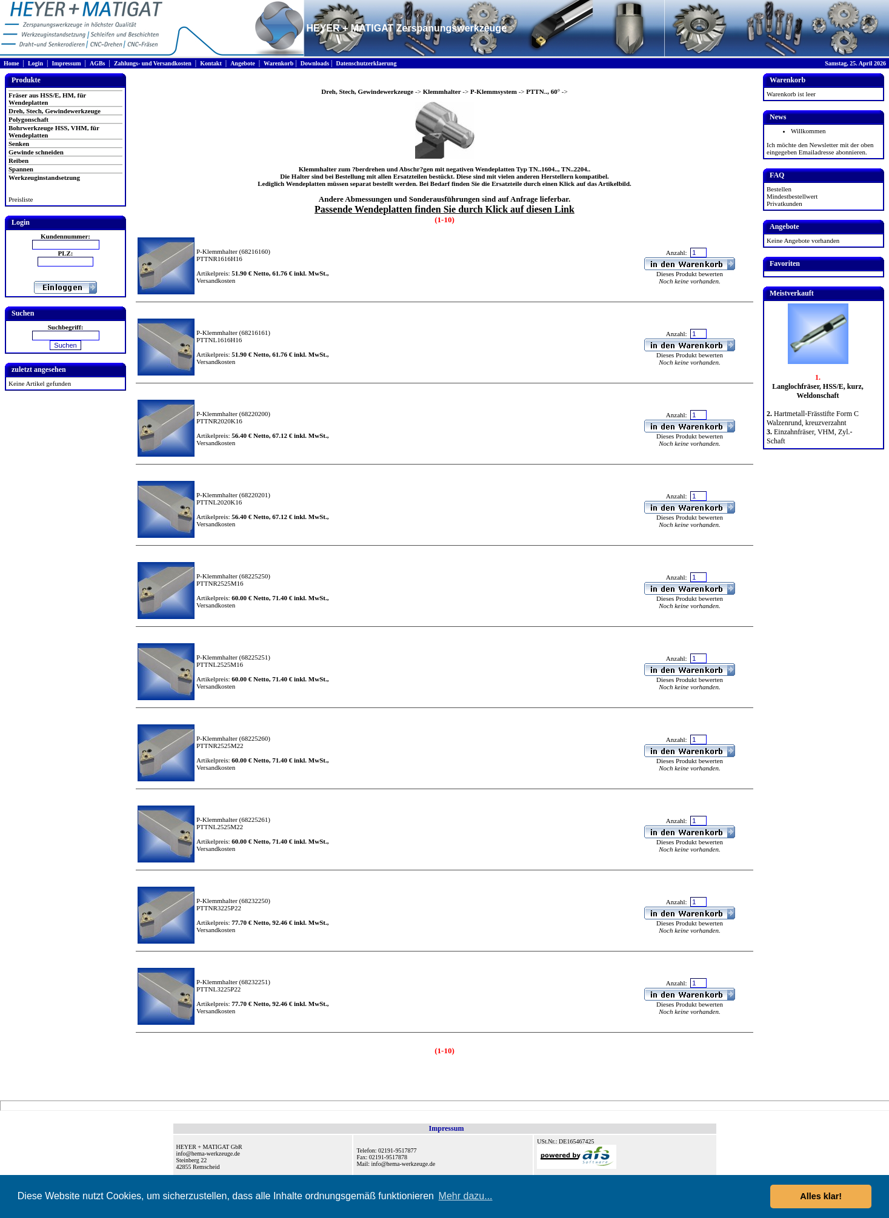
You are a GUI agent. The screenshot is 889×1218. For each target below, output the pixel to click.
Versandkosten (215, 280)
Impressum (66, 63)
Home (11, 63)
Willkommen (808, 130)
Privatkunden (784, 203)
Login (35, 63)
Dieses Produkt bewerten (689, 273)
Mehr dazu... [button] (466, 1196)
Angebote (242, 63)
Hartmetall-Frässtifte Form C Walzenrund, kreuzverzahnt (813, 418)
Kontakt (211, 63)
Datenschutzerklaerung (366, 63)
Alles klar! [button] (821, 1196)
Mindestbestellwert (792, 196)
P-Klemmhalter (217, 251)
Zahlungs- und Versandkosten (152, 63)
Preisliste (20, 199)
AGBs (97, 63)
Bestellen (779, 189)
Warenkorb (278, 63)
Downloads (315, 63)
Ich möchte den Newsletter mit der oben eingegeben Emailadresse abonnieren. (820, 148)
